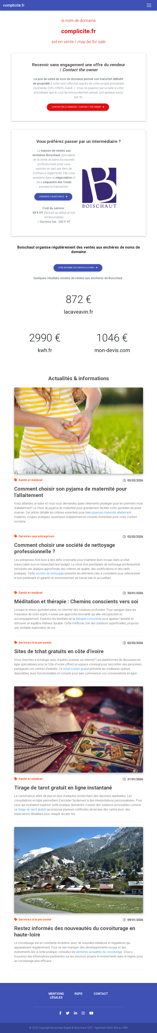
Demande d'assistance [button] (53, 196)
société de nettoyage (50, 573)
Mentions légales (56, 995)
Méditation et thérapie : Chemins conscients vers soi (76, 601)
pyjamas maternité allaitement (111, 512)
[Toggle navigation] (149, 5)
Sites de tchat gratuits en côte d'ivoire (59, 651)
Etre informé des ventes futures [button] (77, 267)
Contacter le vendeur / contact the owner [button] (78, 107)
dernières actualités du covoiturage (99, 952)
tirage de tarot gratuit (32, 809)
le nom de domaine (78, 20)
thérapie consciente (89, 619)
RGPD (78, 994)
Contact (101, 994)
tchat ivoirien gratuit (76, 669)
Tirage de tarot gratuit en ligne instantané (63, 788)
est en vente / (78, 41)
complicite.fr (78, 31)
